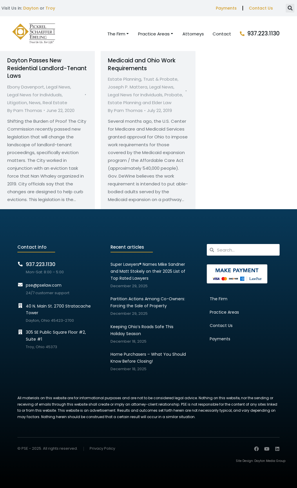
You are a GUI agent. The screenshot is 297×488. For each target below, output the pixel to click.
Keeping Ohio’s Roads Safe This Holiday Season (142, 330)
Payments (226, 8)
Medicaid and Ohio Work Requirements (141, 64)
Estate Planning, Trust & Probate (143, 79)
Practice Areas (224, 312)
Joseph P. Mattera (127, 87)
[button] (290, 8)
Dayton (31, 8)
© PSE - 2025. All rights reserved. (47, 448)
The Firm (218, 299)
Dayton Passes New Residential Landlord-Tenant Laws (47, 68)
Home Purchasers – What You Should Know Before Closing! (148, 357)
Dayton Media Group (269, 461)
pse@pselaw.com (43, 285)
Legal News (58, 87)
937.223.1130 (263, 33)
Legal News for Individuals (34, 95)
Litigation (17, 103)
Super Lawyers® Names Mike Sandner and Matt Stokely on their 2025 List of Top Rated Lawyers (148, 271)
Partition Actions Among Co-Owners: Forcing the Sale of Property (148, 302)
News (35, 103)
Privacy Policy (102, 448)
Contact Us (261, 8)
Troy (50, 8)
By (24, 110)
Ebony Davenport (25, 87)
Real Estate (55, 103)
